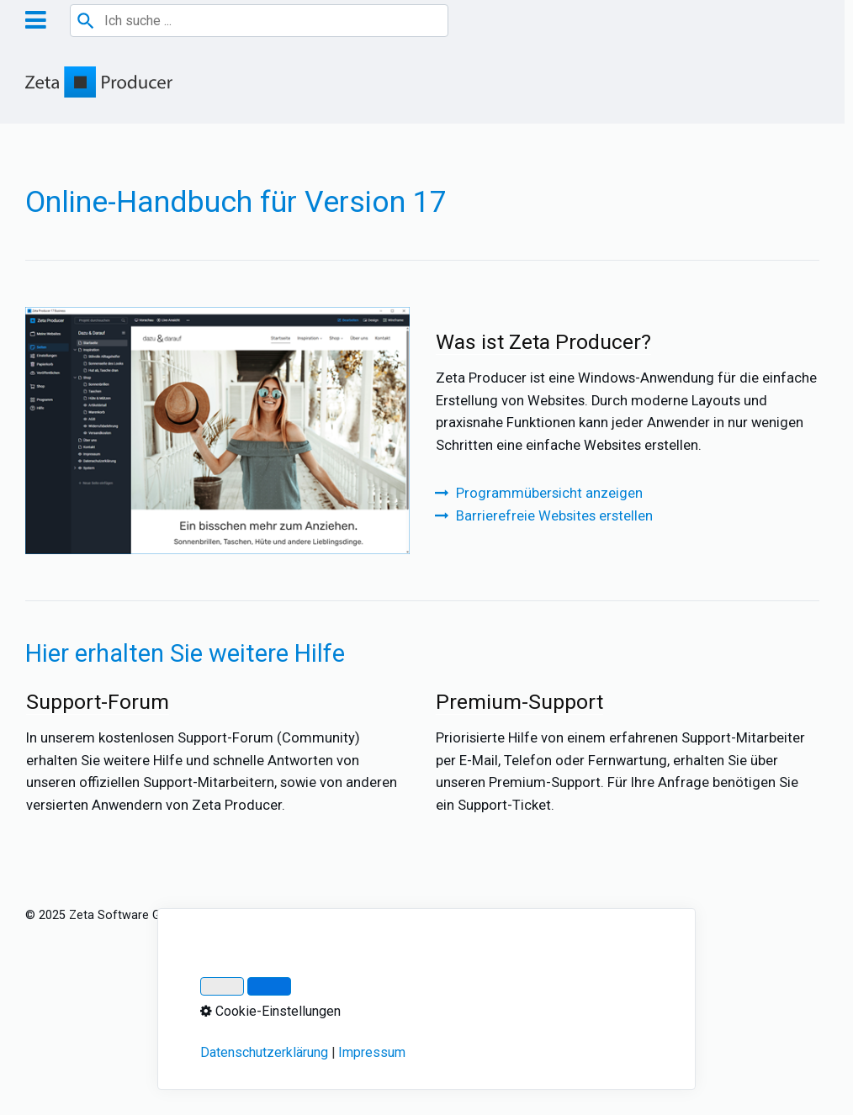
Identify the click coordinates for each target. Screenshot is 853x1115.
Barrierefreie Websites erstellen (554, 516)
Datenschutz (312, 915)
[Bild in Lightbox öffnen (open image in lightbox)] (217, 430)
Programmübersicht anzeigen (549, 493)
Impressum (233, 915)
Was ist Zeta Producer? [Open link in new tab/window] (627, 399)
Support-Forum (217, 759)
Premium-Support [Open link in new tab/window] (627, 759)
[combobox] (259, 20)
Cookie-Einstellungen (555, 915)
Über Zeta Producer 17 (422, 915)
